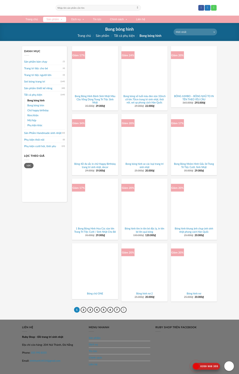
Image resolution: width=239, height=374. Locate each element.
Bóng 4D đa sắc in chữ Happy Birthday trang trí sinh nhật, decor (95, 165)
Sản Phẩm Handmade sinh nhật (42, 132)
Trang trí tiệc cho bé (36, 68)
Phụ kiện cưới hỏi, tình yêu (40, 146)
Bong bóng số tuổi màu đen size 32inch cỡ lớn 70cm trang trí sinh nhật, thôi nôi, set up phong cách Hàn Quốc (144, 99)
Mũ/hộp (31, 120)
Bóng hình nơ (194, 293)
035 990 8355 (39, 352)
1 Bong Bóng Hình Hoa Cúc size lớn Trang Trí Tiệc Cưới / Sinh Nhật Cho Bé (95, 230)
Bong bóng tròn (35, 105)
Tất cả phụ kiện (124, 36)
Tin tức (97, 19)
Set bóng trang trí (34, 81)
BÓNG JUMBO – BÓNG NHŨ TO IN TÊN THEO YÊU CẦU (194, 98)
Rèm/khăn (32, 115)
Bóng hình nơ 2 (144, 293)
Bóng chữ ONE (95, 293)
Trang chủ (31, 19)
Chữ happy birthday (38, 110)
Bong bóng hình (36, 100)
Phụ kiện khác (34, 125)
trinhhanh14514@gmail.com (45, 360)
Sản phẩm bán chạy (35, 61)
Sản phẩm (55, 19)
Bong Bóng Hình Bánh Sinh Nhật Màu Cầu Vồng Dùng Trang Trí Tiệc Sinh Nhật (95, 99)
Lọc (29, 165)
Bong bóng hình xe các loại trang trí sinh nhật (144, 165)
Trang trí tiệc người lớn (37, 74)
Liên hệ (140, 19)
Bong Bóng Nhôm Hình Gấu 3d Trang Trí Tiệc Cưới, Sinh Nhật (194, 165)
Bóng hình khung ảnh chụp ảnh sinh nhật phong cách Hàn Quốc (194, 230)
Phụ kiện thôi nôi (34, 139)
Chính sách (119, 19)
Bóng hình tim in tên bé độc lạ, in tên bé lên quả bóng (144, 230)
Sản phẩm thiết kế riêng (38, 88)
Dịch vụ (77, 19)
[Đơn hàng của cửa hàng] (195, 32)
